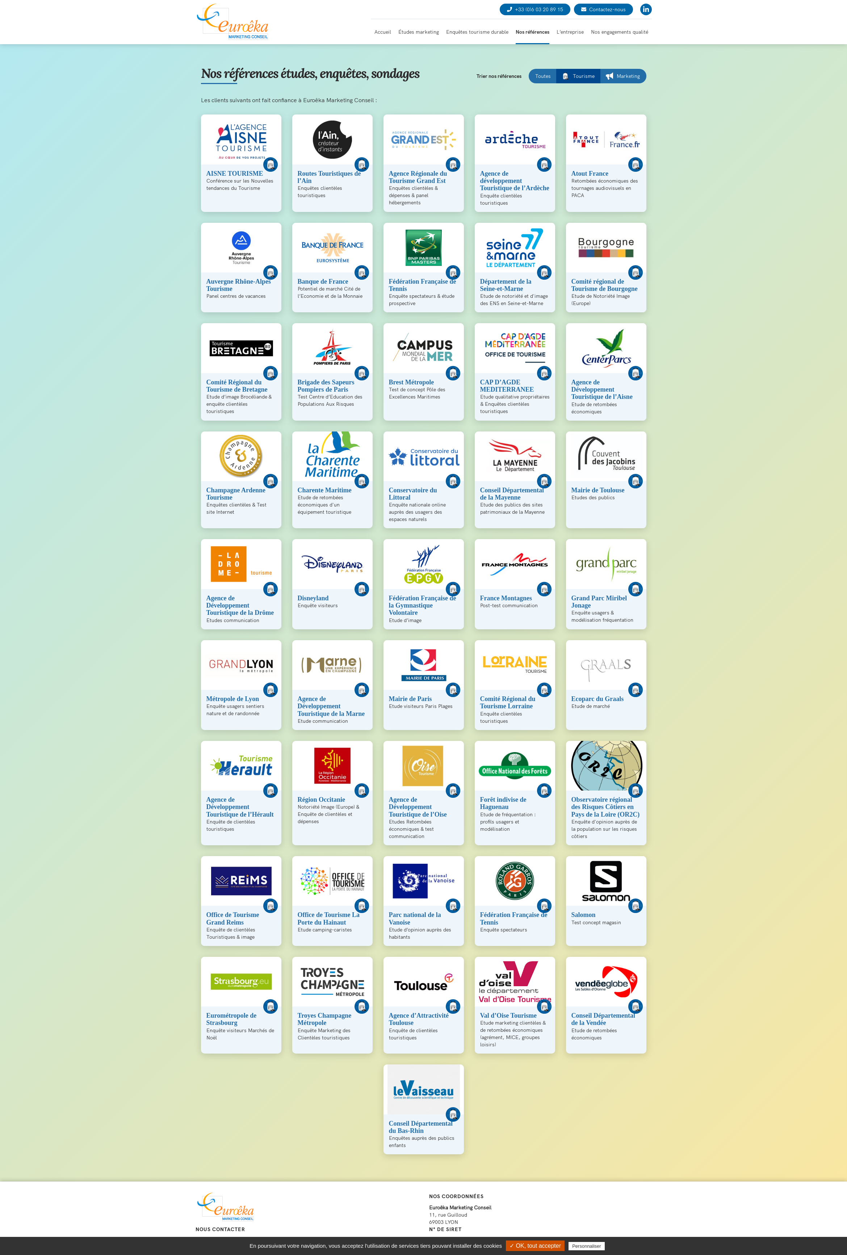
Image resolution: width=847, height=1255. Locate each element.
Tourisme (578, 76)
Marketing (623, 76)
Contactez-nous (603, 9)
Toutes (543, 76)
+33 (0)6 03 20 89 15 (535, 9)
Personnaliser (586, 1246)
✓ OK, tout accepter (535, 1246)
